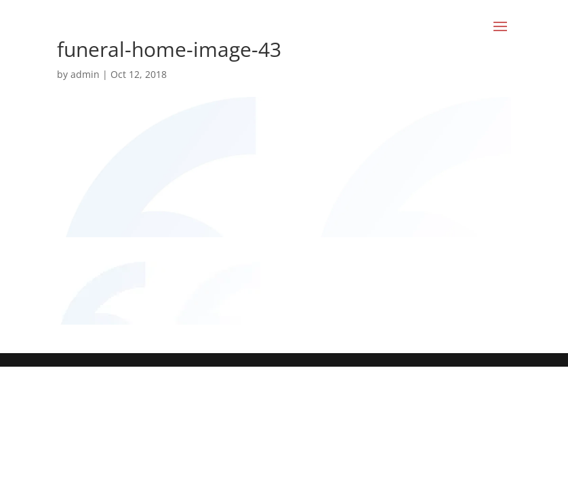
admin (85, 74)
